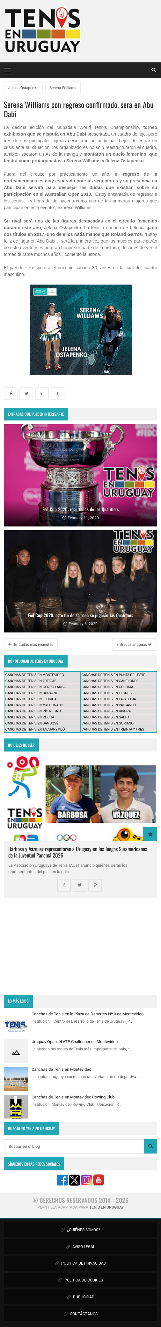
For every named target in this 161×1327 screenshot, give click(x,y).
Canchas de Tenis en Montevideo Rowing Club (73, 1097)
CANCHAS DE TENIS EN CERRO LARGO (35, 687)
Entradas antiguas (133, 644)
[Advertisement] (80, 946)
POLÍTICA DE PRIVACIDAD (80, 1263)
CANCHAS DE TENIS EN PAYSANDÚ (109, 705)
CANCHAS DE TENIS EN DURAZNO (32, 693)
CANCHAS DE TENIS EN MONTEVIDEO (34, 675)
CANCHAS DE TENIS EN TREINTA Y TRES (113, 729)
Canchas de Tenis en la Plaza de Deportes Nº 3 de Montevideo (87, 1014)
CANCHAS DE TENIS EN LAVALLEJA (109, 699)
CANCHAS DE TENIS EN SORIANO (108, 723)
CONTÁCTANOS (81, 1314)
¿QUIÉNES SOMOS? (80, 1230)
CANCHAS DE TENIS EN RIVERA (106, 711)
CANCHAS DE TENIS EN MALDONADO (34, 705)
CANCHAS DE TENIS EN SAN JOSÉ (32, 723)
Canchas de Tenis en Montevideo (61, 1069)
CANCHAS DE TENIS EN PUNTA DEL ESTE (113, 675)
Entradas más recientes (30, 644)
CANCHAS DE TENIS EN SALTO (105, 717)
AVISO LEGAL (80, 1247)
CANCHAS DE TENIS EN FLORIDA (30, 699)
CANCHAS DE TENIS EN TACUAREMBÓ (35, 729)
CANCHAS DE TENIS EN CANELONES (110, 681)
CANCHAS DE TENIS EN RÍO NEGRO (33, 711)
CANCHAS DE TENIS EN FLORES (107, 693)
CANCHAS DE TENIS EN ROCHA (29, 717)
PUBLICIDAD (80, 1297)
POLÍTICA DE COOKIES (80, 1280)
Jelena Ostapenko (23, 88)
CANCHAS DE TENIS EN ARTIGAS (30, 681)
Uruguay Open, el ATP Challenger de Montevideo (75, 1041)
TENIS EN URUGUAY (106, 1207)
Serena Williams (62, 88)
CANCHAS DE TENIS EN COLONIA (107, 687)
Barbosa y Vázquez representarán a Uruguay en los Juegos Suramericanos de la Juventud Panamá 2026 (77, 852)
